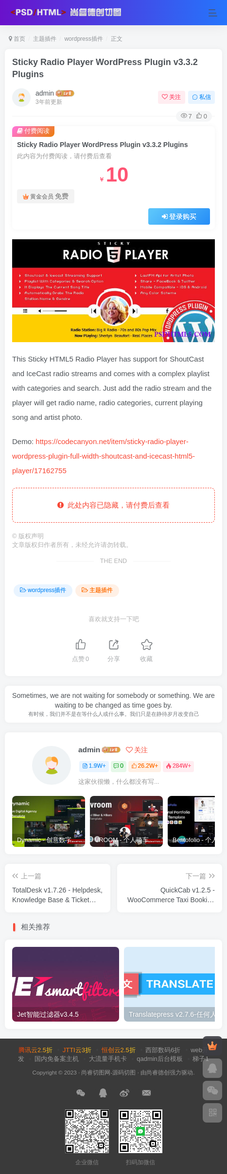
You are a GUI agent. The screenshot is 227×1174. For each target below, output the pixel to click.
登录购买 (179, 216)
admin (44, 93)
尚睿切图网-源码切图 (108, 1072)
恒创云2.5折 (119, 1050)
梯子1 (200, 1058)
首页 (17, 38)
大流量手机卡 (108, 1058)
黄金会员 (46, 196)
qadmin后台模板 (160, 1058)
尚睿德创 (158, 1072)
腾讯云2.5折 (35, 1050)
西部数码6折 (162, 1050)
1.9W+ (94, 765)
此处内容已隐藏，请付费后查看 (113, 505)
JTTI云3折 (77, 1050)
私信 (201, 97)
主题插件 (44, 38)
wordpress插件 (83, 38)
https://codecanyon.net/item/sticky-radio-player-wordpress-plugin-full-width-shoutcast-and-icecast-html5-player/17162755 (103, 456)
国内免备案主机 (57, 1058)
